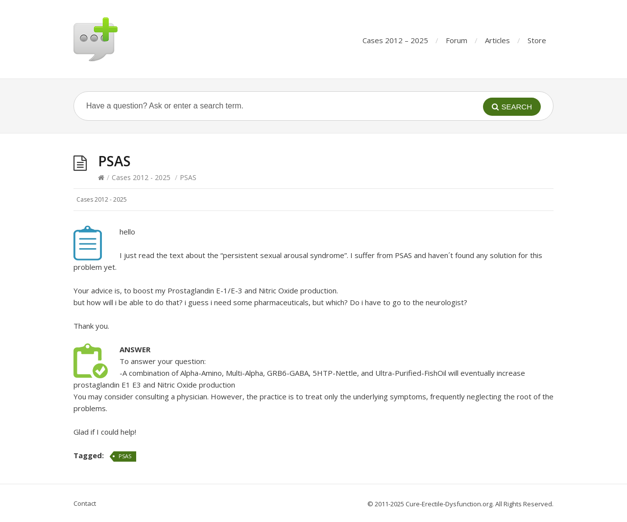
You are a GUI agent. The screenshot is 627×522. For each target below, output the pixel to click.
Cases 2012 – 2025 (395, 40)
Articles (497, 40)
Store (537, 40)
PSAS (125, 456)
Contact (84, 503)
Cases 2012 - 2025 (141, 177)
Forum (456, 40)
